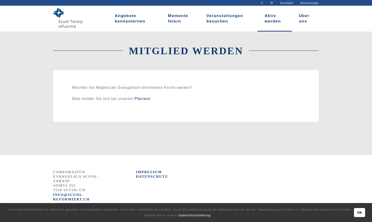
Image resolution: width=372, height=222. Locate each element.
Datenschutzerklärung (194, 215)
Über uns (304, 18)
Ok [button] (359, 212)
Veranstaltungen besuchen (224, 18)
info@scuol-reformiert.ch (71, 197)
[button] (213, 215)
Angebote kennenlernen (130, 18)
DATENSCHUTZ (152, 176)
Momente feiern (178, 18)
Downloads (309, 3)
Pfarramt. (143, 99)
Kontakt (286, 3)
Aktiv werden (273, 18)
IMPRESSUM (149, 172)
